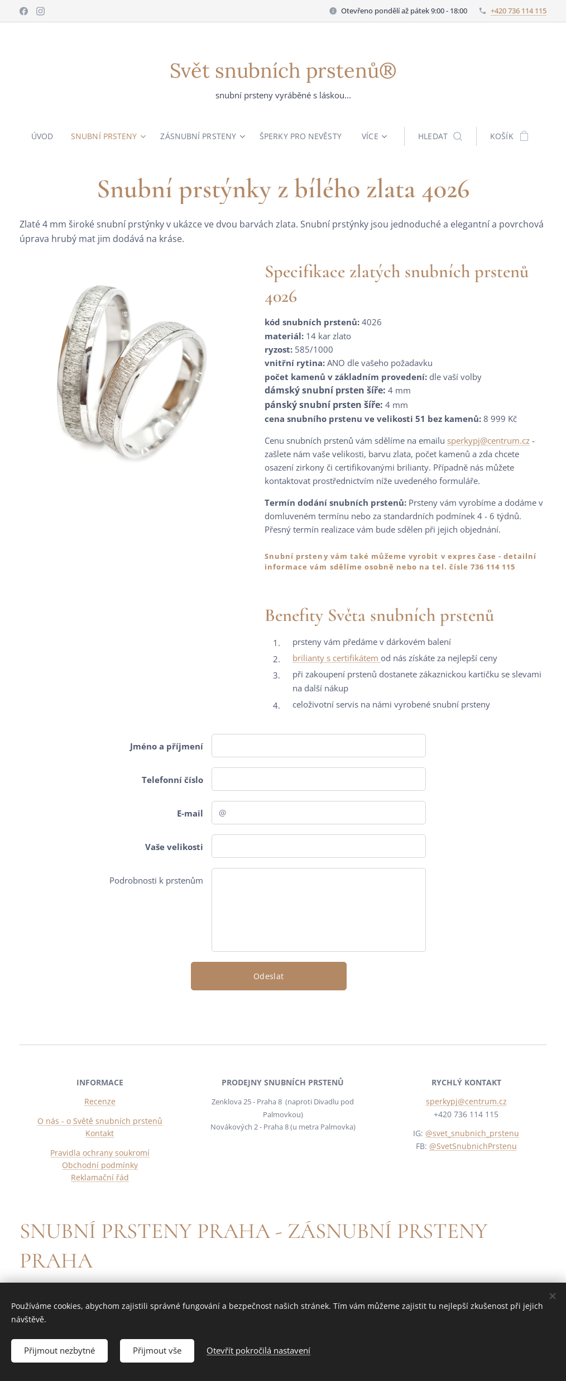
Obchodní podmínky (100, 1165)
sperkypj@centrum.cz (488, 439)
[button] (443, 136)
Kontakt (99, 1133)
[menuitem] (44, 136)
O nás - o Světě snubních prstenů (99, 1121)
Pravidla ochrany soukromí (100, 1152)
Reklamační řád (100, 1178)
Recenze (100, 1102)
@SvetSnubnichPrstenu (472, 1146)
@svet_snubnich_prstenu (472, 1133)
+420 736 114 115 (518, 11)
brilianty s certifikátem (336, 657)
